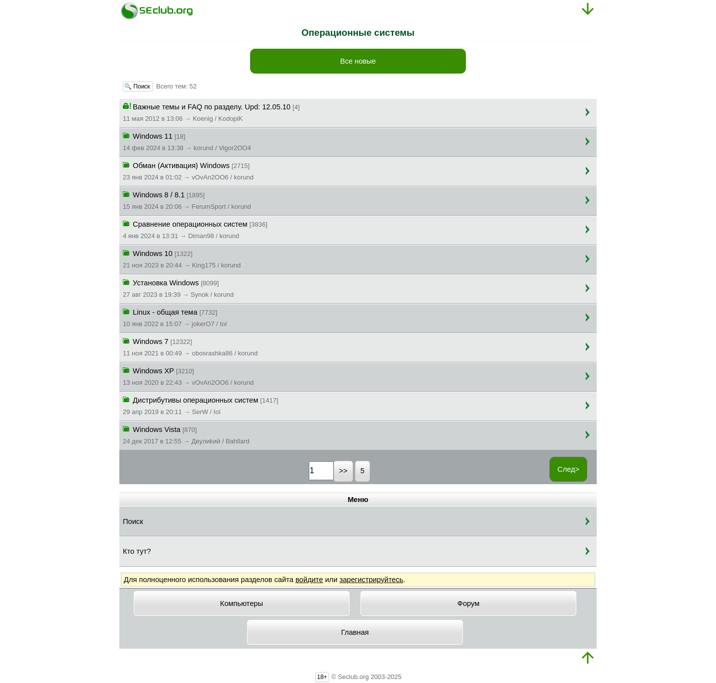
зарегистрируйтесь (371, 580)
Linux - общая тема (175, 317)
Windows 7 (190, 346)
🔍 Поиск (138, 86)
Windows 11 (187, 141)
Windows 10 (182, 258)
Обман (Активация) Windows (188, 170)
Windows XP (188, 375)
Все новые (358, 61)
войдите (309, 580)
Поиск (133, 521)
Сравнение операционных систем (195, 229)
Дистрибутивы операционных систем (200, 405)
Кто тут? (137, 551)
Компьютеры (241, 603)
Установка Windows (178, 287)
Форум (468, 603)
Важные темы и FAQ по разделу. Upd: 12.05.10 (211, 111)
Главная (355, 632)
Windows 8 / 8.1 (187, 199)
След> (568, 469)
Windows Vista (186, 434)
